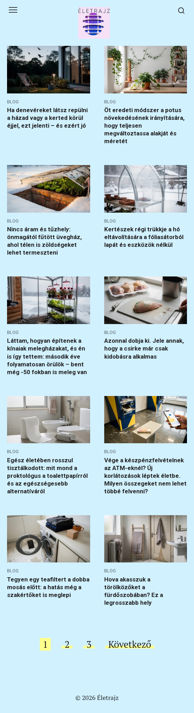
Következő (129, 644)
